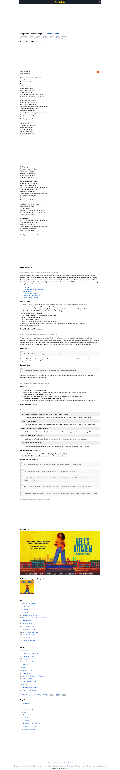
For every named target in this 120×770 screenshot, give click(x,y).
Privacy (63, 762)
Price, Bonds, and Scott (30, 653)
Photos (38, 38)
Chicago (25, 715)
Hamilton (26, 703)
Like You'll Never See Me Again (33, 676)
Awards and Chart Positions (31, 295)
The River (25, 609)
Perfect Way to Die (29, 640)
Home (49, 762)
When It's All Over (28, 679)
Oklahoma (26, 720)
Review (45, 38)
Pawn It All (26, 673)
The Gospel (26, 606)
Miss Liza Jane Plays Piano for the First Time (36, 618)
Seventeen (25, 612)
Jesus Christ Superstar (30, 726)
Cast (57, 38)
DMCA (56, 762)
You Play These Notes (30, 635)
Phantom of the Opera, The (31, 723)
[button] (98, 2)
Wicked (25, 718)
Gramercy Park (27, 623)
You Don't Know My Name (30, 615)
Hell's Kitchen (53, 34)
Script (51, 38)
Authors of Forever (29, 656)
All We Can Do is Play (30, 687)
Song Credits (27, 287)
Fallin (24, 667)
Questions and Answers (30, 293)
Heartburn (26, 659)
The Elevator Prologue (29, 604)
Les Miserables (28, 709)
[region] (60, 17)
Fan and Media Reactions (31, 297)
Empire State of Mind (29, 690)
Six (24, 706)
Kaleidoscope (26, 621)
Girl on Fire (26, 638)
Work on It (26, 664)
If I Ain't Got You (28, 670)
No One (25, 684)
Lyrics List (24, 38)
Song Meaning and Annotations (33, 289)
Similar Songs (27, 291)
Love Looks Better (28, 662)
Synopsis (64, 38)
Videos (31, 38)
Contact (70, 762)
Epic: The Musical (29, 729)
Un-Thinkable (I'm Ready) (31, 632)
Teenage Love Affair (29, 629)
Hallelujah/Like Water (29, 682)
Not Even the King (28, 626)
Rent (24, 712)
